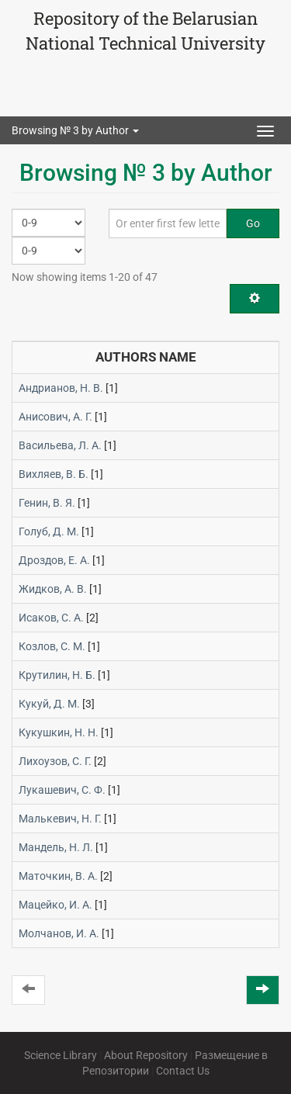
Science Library (60, 1055)
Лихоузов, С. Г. (55, 761)
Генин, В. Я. (47, 503)
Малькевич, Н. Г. (60, 818)
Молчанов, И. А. (59, 933)
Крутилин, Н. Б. (57, 675)
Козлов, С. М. (52, 646)
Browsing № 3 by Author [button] (75, 130)
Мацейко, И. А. (55, 904)
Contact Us (183, 1071)
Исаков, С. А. (51, 617)
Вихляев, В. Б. (53, 474)
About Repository (146, 1055)
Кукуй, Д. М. (49, 704)
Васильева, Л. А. (60, 445)
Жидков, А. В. (53, 589)
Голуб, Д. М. (49, 531)
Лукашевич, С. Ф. (62, 790)
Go (253, 223)
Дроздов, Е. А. (54, 560)
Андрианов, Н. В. (61, 388)
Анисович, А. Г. (55, 416)
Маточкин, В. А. (58, 876)
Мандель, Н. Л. (56, 847)
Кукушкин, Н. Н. (59, 732)
